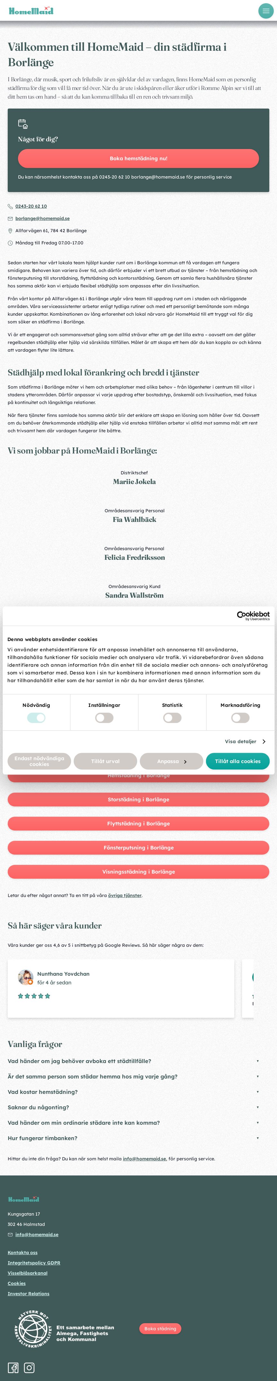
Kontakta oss (23, 1252)
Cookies (17, 1283)
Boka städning (160, 1329)
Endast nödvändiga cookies (39, 761)
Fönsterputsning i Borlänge (139, 847)
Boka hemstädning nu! (139, 158)
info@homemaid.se (144, 1159)
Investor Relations (28, 1294)
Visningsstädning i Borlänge (138, 871)
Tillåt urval (105, 761)
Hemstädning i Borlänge (139, 775)
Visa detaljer (240, 741)
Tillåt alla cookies (238, 761)
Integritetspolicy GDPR (34, 1263)
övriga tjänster (125, 895)
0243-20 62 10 (31, 206)
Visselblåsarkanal (28, 1273)
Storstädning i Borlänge (138, 799)
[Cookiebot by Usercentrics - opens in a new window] (241, 616)
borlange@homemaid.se (42, 218)
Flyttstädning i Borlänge (138, 823)
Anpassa (171, 761)
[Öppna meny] (266, 11)
